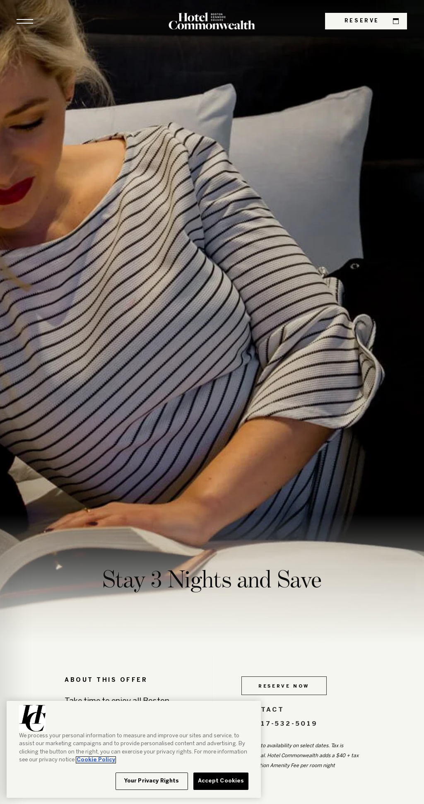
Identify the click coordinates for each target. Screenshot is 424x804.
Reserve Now (284, 686)
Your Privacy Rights (151, 781)
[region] (134, 749)
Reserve (371, 21)
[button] (25, 21)
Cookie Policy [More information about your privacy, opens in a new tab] (96, 760)
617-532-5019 (279, 724)
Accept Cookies (221, 781)
